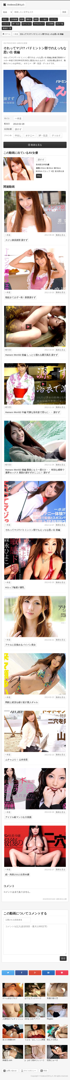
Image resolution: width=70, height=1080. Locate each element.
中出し (5, 19)
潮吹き (29, 19)
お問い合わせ (11, 1071)
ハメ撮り (44, 19)
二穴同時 (50, 24)
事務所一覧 (7, 28)
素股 (36, 19)
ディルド (56, 135)
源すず (18, 129)
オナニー (30, 135)
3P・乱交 (15, 24)
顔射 (22, 19)
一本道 (18, 118)
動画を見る (36, 145)
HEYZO (8, 350)
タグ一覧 (59, 24)
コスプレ (53, 19)
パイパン (6, 24)
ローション (26, 24)
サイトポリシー (30, 1071)
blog (39, 176)
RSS (45, 1071)
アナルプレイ (39, 24)
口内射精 (14, 19)
